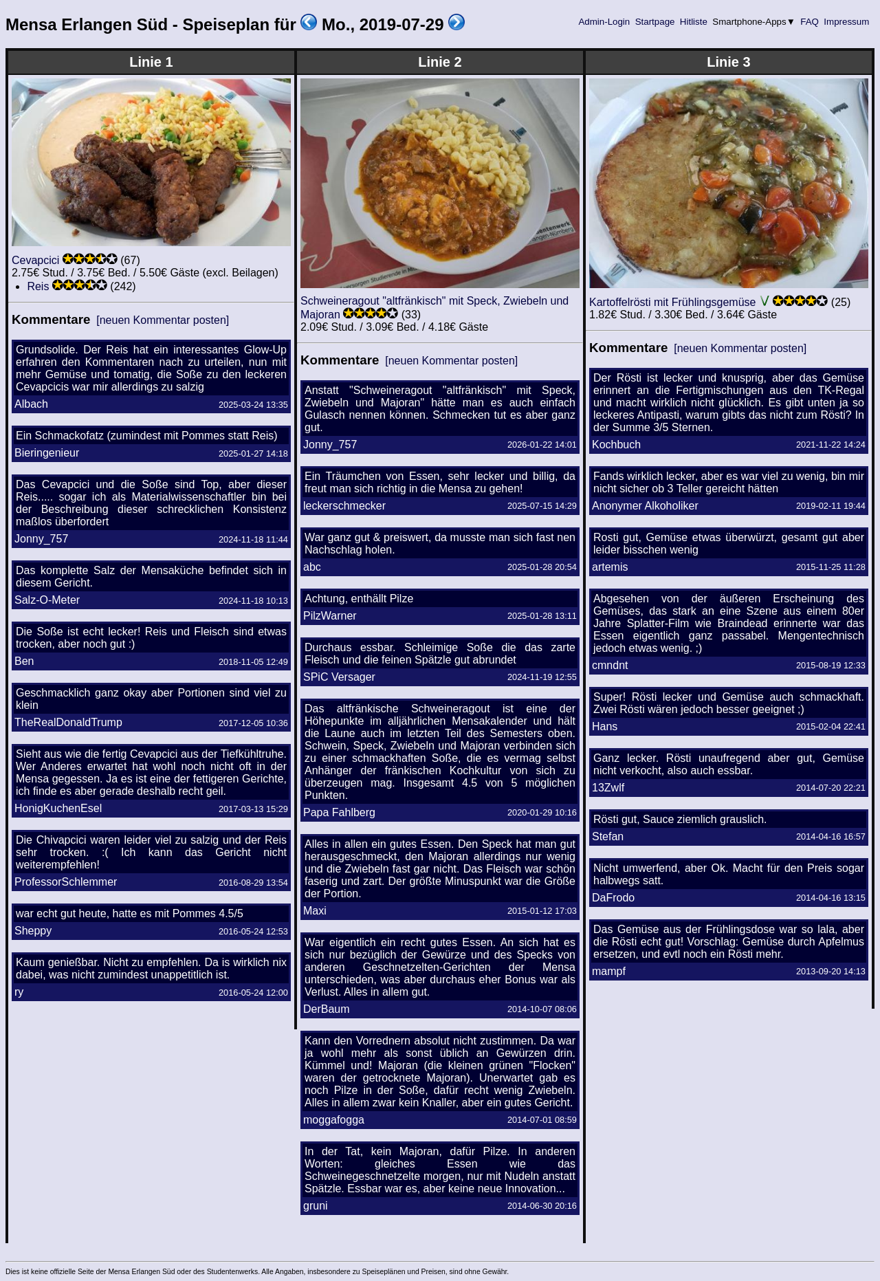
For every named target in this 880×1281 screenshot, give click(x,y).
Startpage (654, 22)
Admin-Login (604, 22)
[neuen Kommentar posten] (162, 320)
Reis (38, 286)
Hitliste (693, 22)
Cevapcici (35, 260)
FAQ (810, 22)
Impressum (847, 22)
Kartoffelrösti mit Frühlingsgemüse (672, 302)
